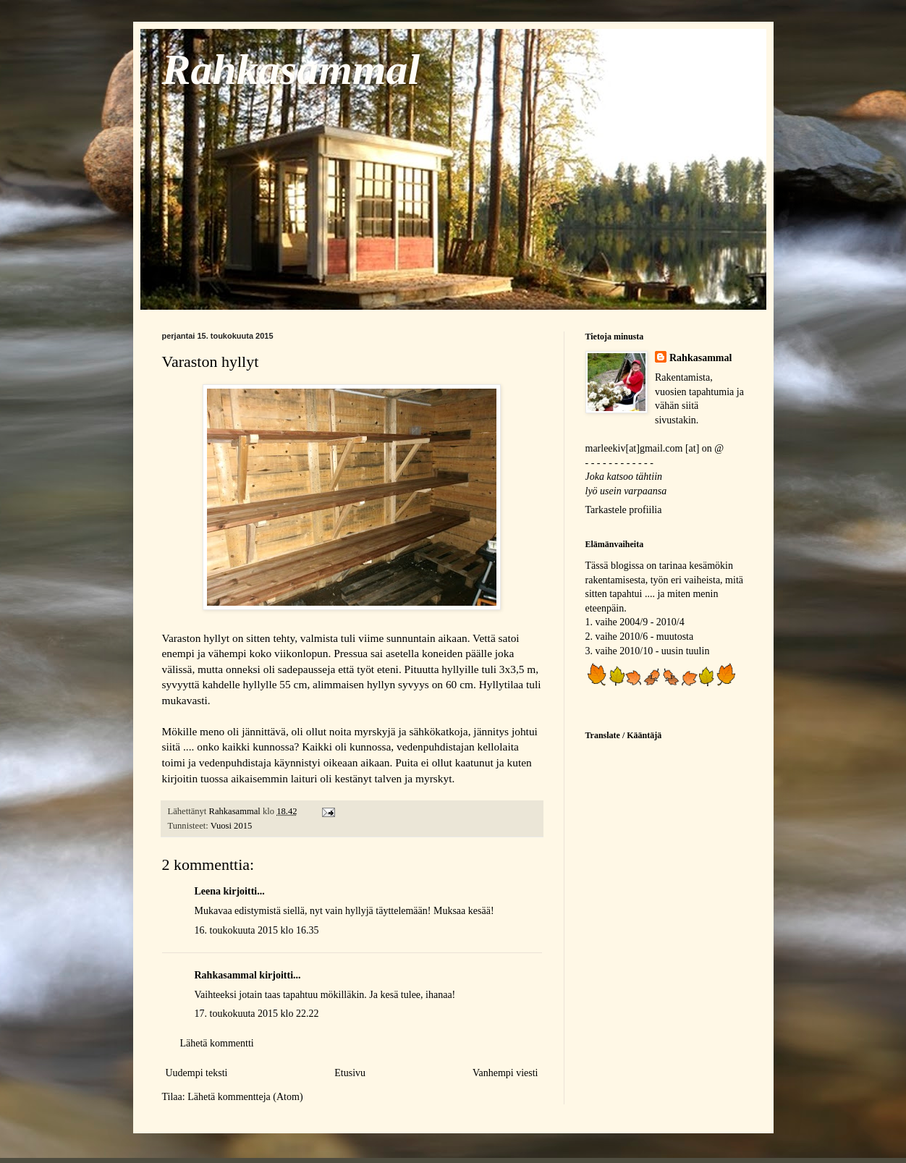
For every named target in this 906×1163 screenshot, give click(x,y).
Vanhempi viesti (505, 1072)
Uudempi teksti (197, 1072)
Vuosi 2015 (232, 826)
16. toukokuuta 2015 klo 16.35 (257, 930)
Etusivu (349, 1072)
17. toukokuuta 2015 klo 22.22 (257, 1013)
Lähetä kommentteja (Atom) (244, 1096)
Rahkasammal (291, 69)
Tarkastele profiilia (623, 509)
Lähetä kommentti (217, 1043)
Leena (208, 891)
